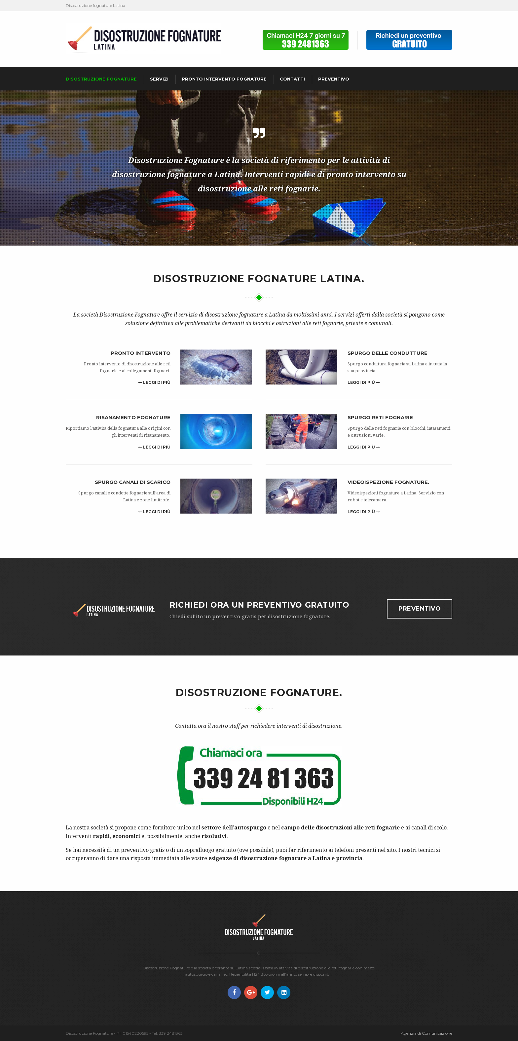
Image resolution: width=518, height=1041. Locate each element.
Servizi (159, 79)
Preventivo (333, 79)
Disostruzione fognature (101, 79)
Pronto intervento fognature (224, 79)
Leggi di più (154, 382)
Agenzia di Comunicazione (426, 1033)
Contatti (292, 79)
